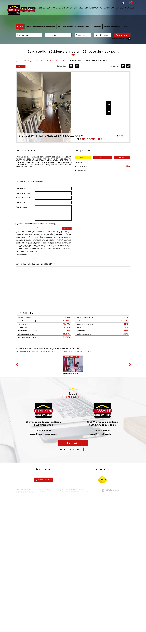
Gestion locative (93, 8)
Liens (43, 491)
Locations (52, 8)
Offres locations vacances (116, 26)
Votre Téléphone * (23, 198)
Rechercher (122, 35)
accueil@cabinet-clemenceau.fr (43, 434)
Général (82, 158)
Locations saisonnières (71, 8)
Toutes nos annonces (21, 492)
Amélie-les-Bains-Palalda (60, 61)
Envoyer (66, 228)
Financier (122, 158)
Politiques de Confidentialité (45, 253)
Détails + (102, 158)
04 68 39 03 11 (102, 430)
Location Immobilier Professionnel (73, 26)
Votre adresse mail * (24, 193)
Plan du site (19, 491)
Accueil (32, 8)
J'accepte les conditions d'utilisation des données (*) (36, 224)
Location (97, 26)
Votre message (21, 207)
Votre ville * (20, 202)
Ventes (41, 8)
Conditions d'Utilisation (63, 253)
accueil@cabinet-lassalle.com (102, 434)
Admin (48, 491)
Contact (129, 8)
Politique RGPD (32, 492)
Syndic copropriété (113, 8)
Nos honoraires (37, 491)
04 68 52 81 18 (43, 430)
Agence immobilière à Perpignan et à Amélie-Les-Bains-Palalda (33, 61)
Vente (20, 26)
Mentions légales (27, 491)
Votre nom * (20, 188)
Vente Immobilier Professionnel (40, 26)
